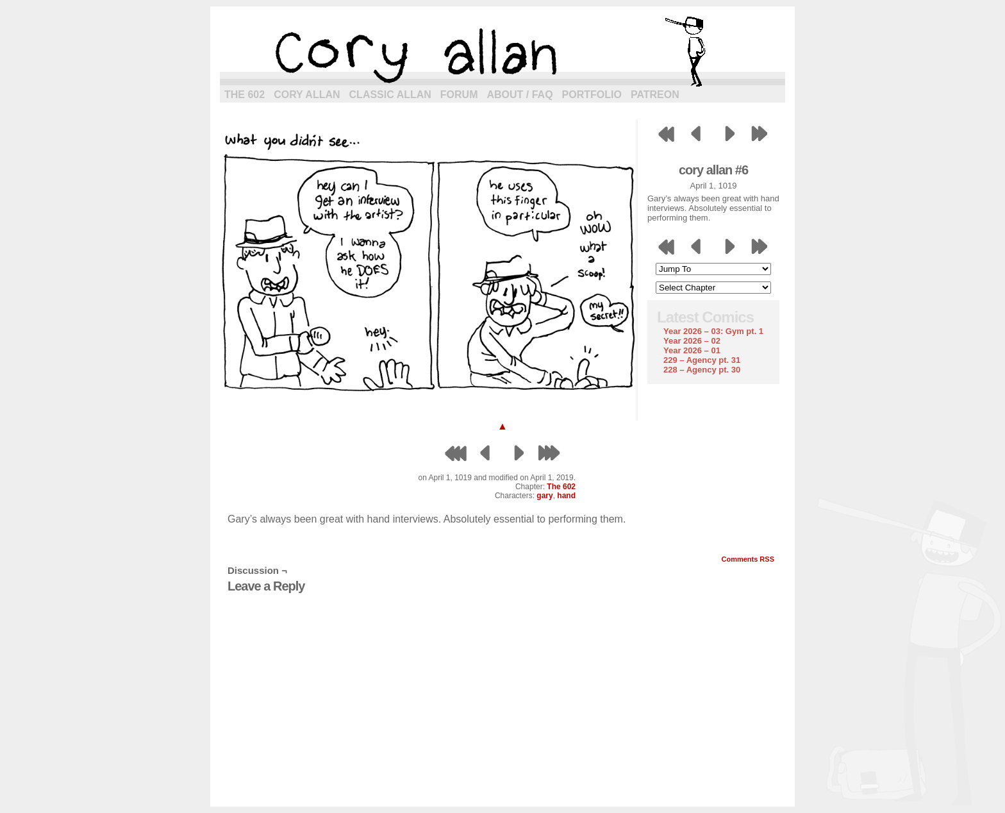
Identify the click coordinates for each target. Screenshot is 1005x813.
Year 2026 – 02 (691, 341)
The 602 (244, 94)
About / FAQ (520, 94)
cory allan (502, 51)
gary (544, 495)
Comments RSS (747, 559)
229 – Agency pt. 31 (701, 360)
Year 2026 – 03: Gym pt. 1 (713, 331)
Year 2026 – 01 (691, 350)
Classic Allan (390, 94)
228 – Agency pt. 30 (701, 369)
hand (566, 495)
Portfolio (592, 94)
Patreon (655, 94)
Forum (459, 94)
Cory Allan (307, 94)
